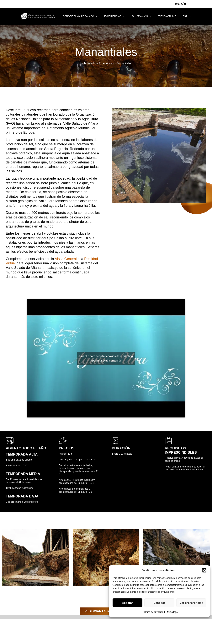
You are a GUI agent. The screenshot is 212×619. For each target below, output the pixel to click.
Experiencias (114, 16)
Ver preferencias (191, 603)
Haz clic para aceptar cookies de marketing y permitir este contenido (106, 358)
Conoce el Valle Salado (80, 16)
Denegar (159, 603)
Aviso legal (172, 612)
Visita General (66, 259)
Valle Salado (88, 63)
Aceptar (127, 603)
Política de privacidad (154, 612)
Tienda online (167, 16)
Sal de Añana (141, 16)
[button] (204, 570)
